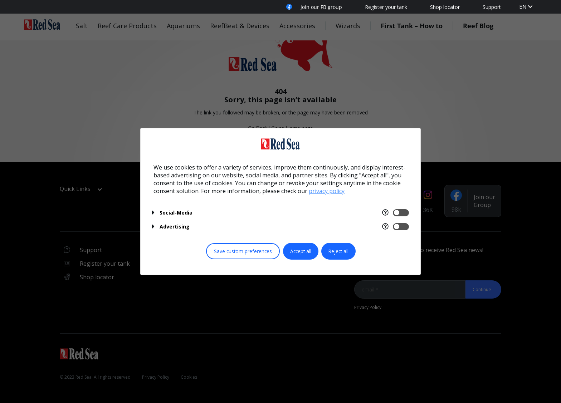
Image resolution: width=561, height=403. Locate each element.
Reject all (338, 251)
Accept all (300, 251)
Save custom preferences (243, 251)
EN (523, 6)
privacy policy (327, 191)
